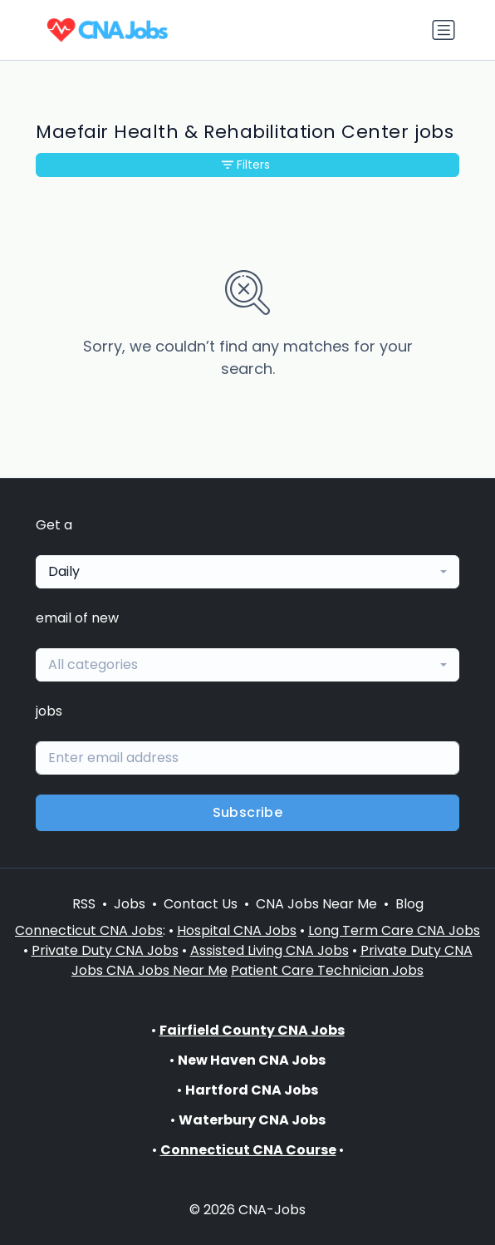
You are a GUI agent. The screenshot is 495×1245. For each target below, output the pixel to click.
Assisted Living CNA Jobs (269, 950)
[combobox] (247, 571)
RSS (84, 903)
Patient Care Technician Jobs (327, 970)
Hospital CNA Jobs (237, 930)
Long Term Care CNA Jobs (394, 930)
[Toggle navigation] (443, 30)
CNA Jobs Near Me (316, 903)
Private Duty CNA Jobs (105, 950)
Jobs (129, 903)
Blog (409, 903)
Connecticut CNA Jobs (89, 930)
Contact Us (201, 903)
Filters (246, 164)
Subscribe (248, 812)
